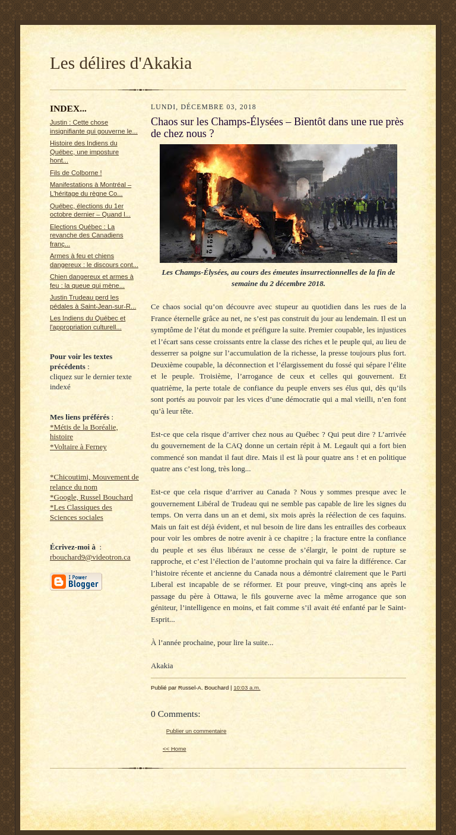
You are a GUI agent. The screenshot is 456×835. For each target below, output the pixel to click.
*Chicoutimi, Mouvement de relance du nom (94, 481)
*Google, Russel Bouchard (91, 497)
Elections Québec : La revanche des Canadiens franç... (87, 235)
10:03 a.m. (246, 687)
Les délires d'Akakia (121, 62)
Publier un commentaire (196, 731)
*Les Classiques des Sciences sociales (81, 512)
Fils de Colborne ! (76, 172)
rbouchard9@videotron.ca (90, 557)
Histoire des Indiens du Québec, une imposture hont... (84, 151)
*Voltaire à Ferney (78, 446)
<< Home (174, 748)
